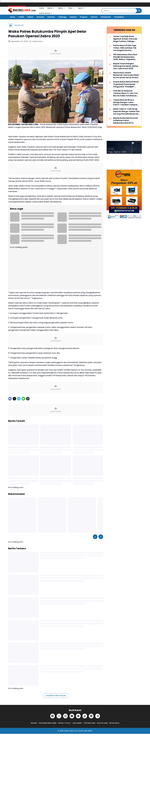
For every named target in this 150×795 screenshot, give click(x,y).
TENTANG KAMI (89, 723)
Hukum (30, 17)
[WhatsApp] (23, 398)
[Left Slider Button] (95, 536)
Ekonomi (40, 17)
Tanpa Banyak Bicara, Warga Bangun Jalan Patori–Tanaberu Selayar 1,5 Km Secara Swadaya (125, 102)
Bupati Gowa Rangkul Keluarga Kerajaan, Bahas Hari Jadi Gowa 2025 (125, 66)
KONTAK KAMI (102, 723)
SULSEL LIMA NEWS (85, 731)
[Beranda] (10, 25)
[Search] (119, 10)
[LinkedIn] (91, 716)
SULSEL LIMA (68, 731)
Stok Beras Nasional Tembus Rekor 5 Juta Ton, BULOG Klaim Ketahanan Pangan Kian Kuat (125, 93)
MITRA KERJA (114, 723)
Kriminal (51, 17)
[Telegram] (19, 398)
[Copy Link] (28, 398)
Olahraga (62, 17)
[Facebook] (10, 398)
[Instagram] (65, 716)
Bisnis (61, 8)
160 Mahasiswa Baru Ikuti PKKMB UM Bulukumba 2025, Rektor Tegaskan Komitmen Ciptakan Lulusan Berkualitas (125, 57)
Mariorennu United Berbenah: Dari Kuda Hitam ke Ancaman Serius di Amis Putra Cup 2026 (126, 75)
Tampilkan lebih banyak (55, 695)
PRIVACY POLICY (64, 723)
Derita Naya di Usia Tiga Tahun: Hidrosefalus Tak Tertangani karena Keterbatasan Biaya (124, 48)
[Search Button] (139, 10)
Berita (51, 8)
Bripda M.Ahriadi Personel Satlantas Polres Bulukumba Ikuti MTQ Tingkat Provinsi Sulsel (125, 120)
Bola (72, 8)
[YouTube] (71, 716)
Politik (21, 17)
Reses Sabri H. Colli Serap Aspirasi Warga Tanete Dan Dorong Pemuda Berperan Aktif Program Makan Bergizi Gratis (126, 111)
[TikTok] (84, 716)
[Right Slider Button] (100, 536)
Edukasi (73, 17)
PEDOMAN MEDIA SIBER (47, 723)
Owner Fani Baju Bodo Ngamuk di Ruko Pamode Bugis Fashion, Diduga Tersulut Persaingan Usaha (126, 39)
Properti (83, 17)
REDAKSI (34, 723)
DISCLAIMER (77, 723)
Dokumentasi (46, 13)
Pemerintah (106, 17)
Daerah (94, 17)
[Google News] (78, 716)
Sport (81, 8)
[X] (14, 398)
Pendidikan (119, 17)
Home (41, 8)
